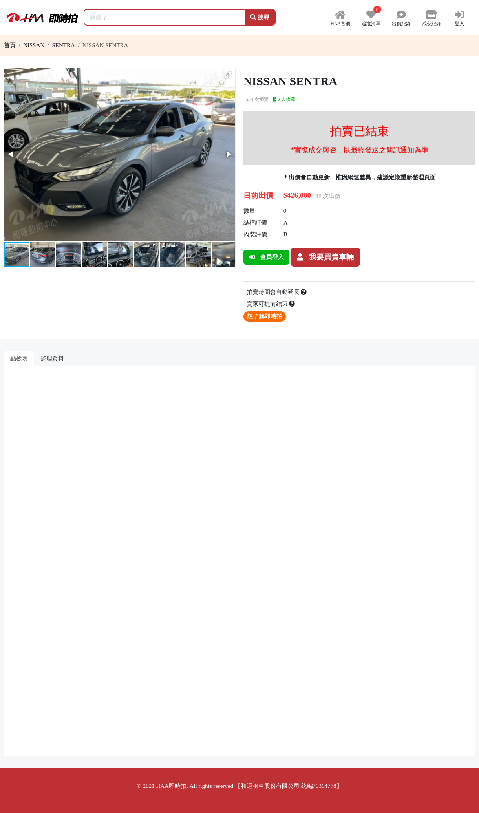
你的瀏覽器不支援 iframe (239, 564)
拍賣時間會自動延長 (277, 292)
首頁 (10, 45)
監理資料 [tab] (52, 358)
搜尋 (259, 17)
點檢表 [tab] (19, 358)
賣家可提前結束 (271, 304)
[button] (228, 75)
